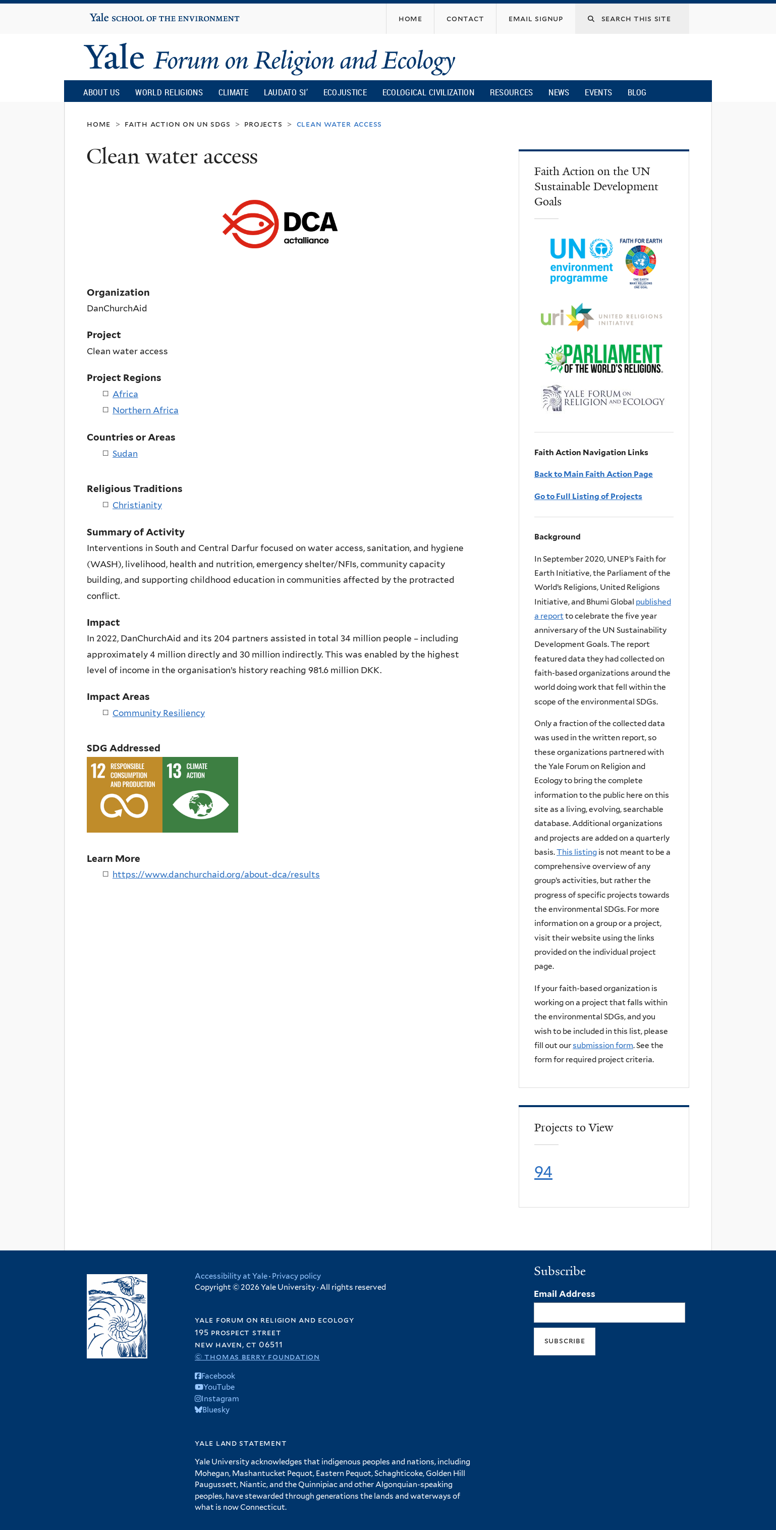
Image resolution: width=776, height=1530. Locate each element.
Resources (511, 92)
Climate (233, 92)
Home (98, 124)
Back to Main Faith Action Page (593, 474)
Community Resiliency (159, 713)
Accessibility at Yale (231, 1276)
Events (598, 92)
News (558, 92)
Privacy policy (296, 1276)
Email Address (564, 1294)
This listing (577, 852)
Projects (263, 124)
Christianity (137, 505)
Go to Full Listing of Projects (588, 496)
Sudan (125, 454)
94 (543, 1172)
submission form (603, 1045)
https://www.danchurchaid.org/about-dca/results (216, 874)
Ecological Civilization (428, 92)
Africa (125, 394)
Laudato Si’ (286, 92)
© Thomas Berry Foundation (257, 1356)
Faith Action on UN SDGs (177, 124)
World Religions (169, 92)
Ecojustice (345, 92)
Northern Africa (146, 410)
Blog (637, 92)
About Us (101, 92)
